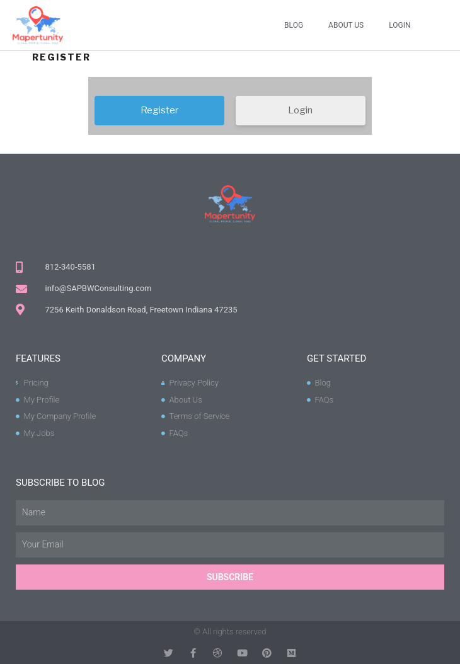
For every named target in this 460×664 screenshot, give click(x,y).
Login (399, 25)
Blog (293, 25)
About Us (346, 25)
